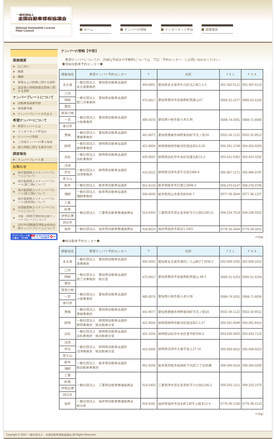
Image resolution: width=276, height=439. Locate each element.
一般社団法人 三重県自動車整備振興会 (105, 213)
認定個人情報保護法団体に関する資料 (36, 89)
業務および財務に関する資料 (36, 82)
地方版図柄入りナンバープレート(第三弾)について (36, 191)
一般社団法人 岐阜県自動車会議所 (102, 185)
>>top (259, 237)
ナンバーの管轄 (135, 29)
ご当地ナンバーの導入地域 (35, 141)
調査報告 (212, 29)
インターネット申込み (32, 131)
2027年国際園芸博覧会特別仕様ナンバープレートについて (37, 226)
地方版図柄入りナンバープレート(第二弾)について (36, 182)
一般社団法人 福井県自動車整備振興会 (105, 229)
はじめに (23, 66)
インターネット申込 (179, 29)
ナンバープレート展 (31, 159)
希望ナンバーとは (29, 126)
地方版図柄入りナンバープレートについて (36, 174)
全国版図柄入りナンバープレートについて (36, 209)
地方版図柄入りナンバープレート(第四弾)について (36, 200)
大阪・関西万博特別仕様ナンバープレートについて (36, 218)
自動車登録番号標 (29, 103)
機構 (21, 76)
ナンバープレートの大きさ (35, 113)
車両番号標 (25, 108)
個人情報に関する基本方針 (35, 147)
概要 (21, 71)
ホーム (88, 29)
